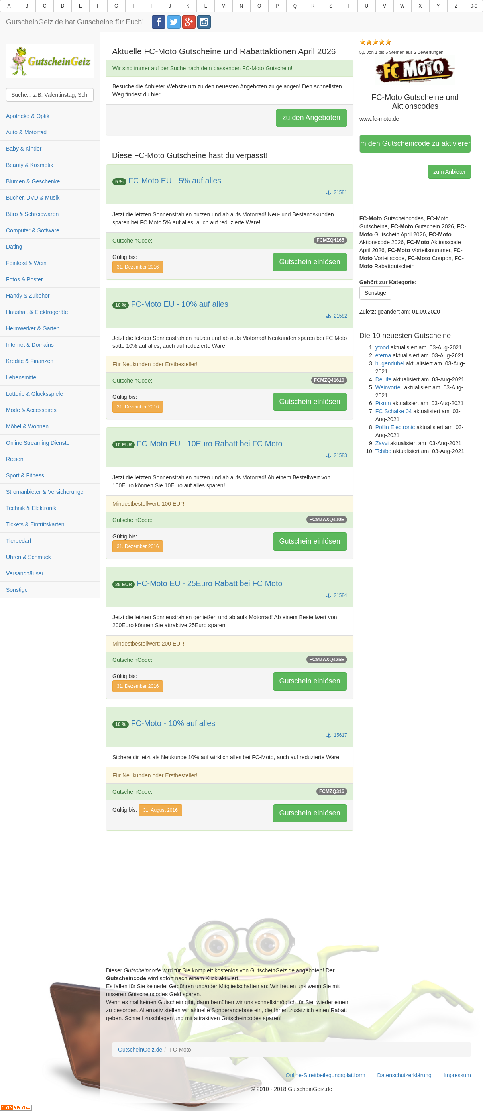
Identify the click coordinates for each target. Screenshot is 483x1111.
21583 (336, 455)
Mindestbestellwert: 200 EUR (148, 643)
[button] (415, 70)
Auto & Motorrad (26, 132)
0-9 (474, 6)
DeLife (383, 379)
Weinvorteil (389, 387)
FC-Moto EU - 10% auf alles (179, 304)
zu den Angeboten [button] (311, 118)
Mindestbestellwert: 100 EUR (148, 504)
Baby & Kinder (24, 148)
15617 (336, 735)
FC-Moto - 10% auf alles (173, 723)
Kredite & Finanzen (29, 361)
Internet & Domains (30, 345)
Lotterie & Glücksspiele (34, 394)
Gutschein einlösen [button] (309, 262)
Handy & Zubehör (28, 295)
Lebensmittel (21, 377)
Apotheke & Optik (27, 116)
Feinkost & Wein (26, 263)
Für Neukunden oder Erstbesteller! (155, 364)
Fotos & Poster (24, 279)
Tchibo (383, 451)
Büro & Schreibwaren (32, 214)
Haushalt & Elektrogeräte (37, 312)
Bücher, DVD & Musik (33, 197)
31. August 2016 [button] (160, 810)
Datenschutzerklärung (404, 1075)
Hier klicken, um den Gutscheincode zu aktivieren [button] (415, 143)
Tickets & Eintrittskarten (35, 524)
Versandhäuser (24, 573)
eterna (383, 355)
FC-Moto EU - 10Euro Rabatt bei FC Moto (209, 443)
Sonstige (16, 590)
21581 (336, 192)
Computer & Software (32, 230)
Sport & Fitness (25, 475)
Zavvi (382, 443)
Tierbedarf (18, 541)
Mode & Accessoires (31, 410)
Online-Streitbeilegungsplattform (325, 1075)
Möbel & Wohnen (27, 426)
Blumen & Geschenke (33, 181)
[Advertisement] (229, 910)
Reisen (15, 459)
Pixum (383, 403)
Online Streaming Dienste (38, 443)
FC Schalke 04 (393, 411)
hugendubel (389, 363)
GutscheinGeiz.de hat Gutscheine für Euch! (75, 22)
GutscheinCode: (229, 240)
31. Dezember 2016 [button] (138, 267)
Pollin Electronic (395, 427)
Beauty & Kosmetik (29, 165)
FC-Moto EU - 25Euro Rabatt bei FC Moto (209, 583)
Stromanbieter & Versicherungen (46, 492)
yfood (382, 347)
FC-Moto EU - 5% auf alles (174, 180)
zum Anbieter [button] (449, 172)
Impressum (457, 1075)
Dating (14, 246)
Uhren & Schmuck (28, 557)
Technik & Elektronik (31, 508)
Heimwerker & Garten (33, 328)
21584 (336, 595)
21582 (336, 316)
